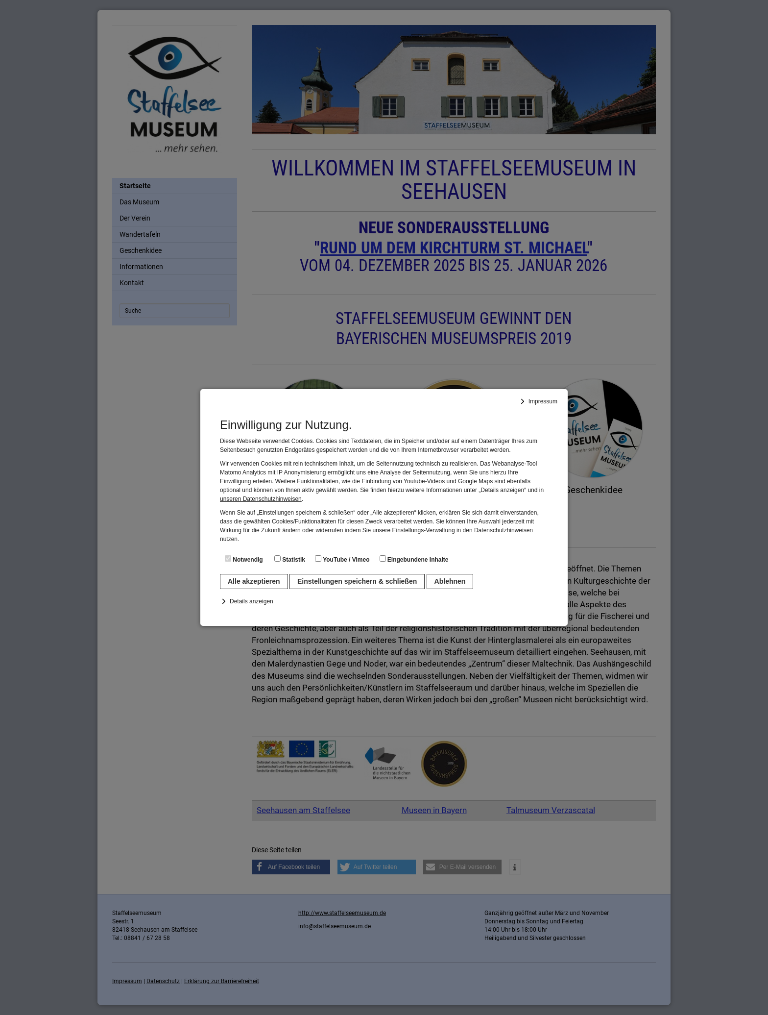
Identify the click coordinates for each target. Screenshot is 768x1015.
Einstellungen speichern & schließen (357, 581)
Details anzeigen (251, 601)
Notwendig (244, 559)
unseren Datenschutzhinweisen (261, 498)
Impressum (542, 401)
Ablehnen (450, 581)
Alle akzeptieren (254, 581)
